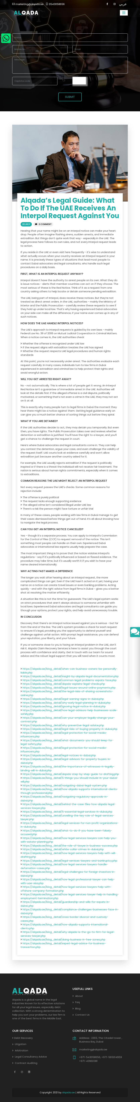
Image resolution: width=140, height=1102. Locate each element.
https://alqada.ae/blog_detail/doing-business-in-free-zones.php (64, 939)
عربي (123, 4)
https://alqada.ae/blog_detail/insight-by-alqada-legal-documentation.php (71, 676)
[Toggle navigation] (124, 13)
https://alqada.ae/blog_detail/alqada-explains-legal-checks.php (64, 684)
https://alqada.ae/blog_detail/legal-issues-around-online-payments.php (69, 687)
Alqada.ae (69, 1092)
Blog (77, 1008)
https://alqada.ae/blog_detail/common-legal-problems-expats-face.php (70, 680)
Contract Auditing (24, 1063)
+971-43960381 (88, 1061)
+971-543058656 (89, 1057)
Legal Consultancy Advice (29, 1057)
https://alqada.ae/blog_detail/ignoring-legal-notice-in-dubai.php (64, 706)
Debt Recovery (22, 1038)
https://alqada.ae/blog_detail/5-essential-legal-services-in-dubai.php (67, 812)
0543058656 (55, 4)
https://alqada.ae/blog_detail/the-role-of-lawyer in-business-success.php (70, 845)
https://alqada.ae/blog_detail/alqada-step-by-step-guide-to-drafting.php (71, 774)
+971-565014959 (111, 1057)
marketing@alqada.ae (28, 4)
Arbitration (20, 1050)
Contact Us (81, 1015)
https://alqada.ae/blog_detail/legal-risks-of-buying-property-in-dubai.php (70, 729)
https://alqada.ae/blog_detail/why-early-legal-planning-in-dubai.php (67, 702)
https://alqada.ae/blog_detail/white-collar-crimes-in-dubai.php (63, 849)
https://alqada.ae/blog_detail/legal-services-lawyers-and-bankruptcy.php (70, 860)
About (78, 996)
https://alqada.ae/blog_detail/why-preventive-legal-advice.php (63, 725)
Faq (76, 1002)
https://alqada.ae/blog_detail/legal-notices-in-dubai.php (59, 755)
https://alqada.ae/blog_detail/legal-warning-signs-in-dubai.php (63, 699)
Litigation (19, 1044)
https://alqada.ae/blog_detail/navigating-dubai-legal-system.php (65, 785)
